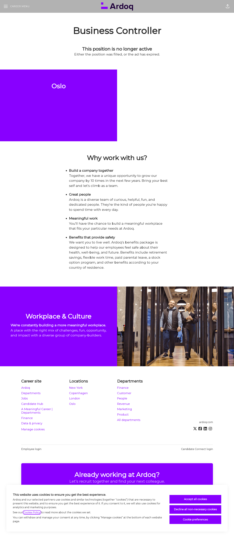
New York (76, 388)
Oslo (72, 404)
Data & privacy (31, 423)
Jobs (24, 398)
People (122, 398)
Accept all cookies (195, 499)
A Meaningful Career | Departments (37, 410)
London (74, 398)
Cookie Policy (31, 512)
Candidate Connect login (197, 449)
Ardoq (25, 388)
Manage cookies (33, 429)
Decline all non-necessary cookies (195, 509)
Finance (27, 418)
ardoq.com (206, 422)
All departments (128, 420)
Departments (31, 393)
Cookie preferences (195, 519)
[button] (227, 6)
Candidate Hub (32, 404)
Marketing (124, 409)
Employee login (31, 449)
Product (123, 414)
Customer (124, 393)
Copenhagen (78, 393)
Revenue (123, 404)
